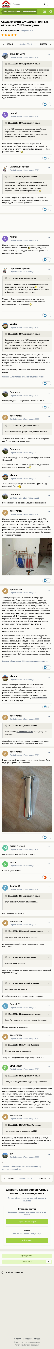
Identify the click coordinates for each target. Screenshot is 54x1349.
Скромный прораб (20, 166)
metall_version (17, 846)
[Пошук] (26, 4)
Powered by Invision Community (27, 1345)
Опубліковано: (24, 57)
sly (11, 1153)
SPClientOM (16, 1066)
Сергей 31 (15, 886)
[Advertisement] (23, 224)
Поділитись (26, 1256)
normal (13, 113)
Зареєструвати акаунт (27, 1222)
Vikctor (13, 324)
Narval (13, 862)
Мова (17, 1339)
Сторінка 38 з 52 (26, 44)
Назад (10, 44)
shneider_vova (17, 54)
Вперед (43, 44)
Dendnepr (15, 392)
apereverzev (13, 30)
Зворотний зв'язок (31, 1339)
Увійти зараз (27, 1240)
